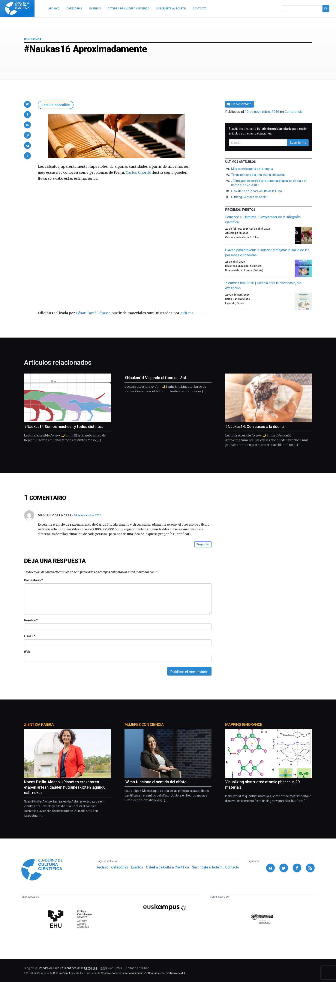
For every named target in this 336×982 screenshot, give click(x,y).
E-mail (29, 636)
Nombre (30, 620)
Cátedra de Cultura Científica (167, 867)
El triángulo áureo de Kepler (249, 197)
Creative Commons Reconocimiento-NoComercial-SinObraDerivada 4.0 (143, 973)
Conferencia (32, 39)
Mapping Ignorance (243, 724)
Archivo (102, 867)
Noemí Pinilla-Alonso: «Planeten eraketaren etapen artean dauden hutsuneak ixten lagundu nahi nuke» (64, 787)
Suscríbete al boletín (207, 867)
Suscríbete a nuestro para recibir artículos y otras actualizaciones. (268, 131)
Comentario (33, 580)
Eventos (137, 867)
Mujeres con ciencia (144, 724)
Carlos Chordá (138, 172)
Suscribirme (298, 142)
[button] (27, 104)
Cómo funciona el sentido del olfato (155, 782)
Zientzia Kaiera (39, 724)
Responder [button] (202, 544)
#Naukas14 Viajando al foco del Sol (155, 377)
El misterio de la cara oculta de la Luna (256, 191)
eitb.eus (187, 313)
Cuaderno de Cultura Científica (55, 973)
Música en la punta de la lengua (252, 168)
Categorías (119, 867)
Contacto (232, 867)
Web (27, 651)
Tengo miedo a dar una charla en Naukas (258, 174)
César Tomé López (92, 313)
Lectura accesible (56, 105)
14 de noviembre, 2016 (87, 515)
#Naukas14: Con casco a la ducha (254, 426)
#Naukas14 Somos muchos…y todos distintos (63, 426)
